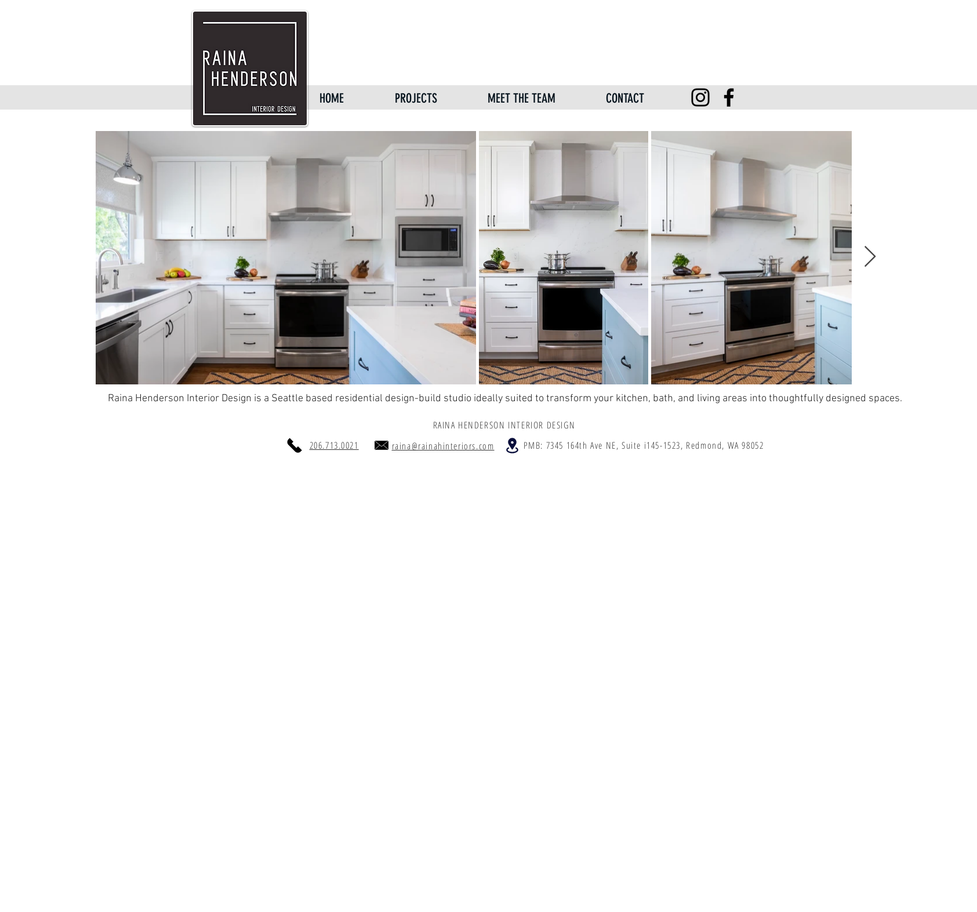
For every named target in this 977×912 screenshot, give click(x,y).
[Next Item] (870, 257)
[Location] (512, 446)
